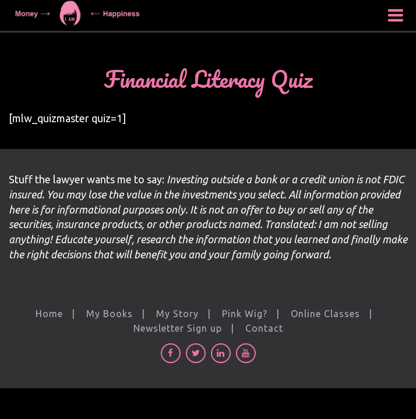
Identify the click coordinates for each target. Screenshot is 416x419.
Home (49, 313)
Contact (264, 328)
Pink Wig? (244, 313)
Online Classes (325, 313)
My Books (109, 313)
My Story (177, 313)
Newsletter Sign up (177, 328)
